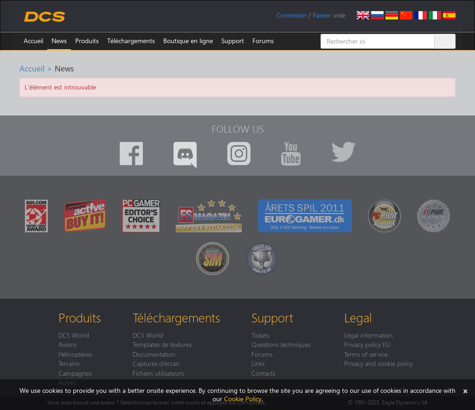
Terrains (68, 363)
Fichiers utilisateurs (158, 373)
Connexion (291, 15)
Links (257, 363)
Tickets (260, 335)
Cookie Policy (243, 398)
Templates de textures (162, 344)
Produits (87, 40)
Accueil (33, 40)
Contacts (263, 373)
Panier (321, 15)
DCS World (73, 335)
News (59, 40)
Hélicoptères (75, 354)
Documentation (154, 354)
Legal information (368, 335)
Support (232, 40)
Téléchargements (131, 40)
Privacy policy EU (367, 344)
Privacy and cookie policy (378, 363)
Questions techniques (280, 344)
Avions (67, 344)
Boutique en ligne (188, 40)
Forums (263, 40)
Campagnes (74, 373)
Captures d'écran (156, 363)
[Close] (465, 390)
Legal (358, 317)
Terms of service (366, 354)
